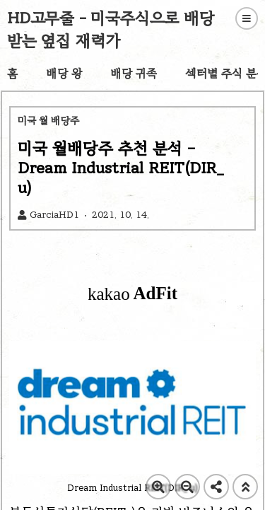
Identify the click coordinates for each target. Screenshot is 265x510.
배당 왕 (64, 73)
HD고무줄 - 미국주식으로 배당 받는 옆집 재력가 (110, 29)
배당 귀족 (133, 73)
